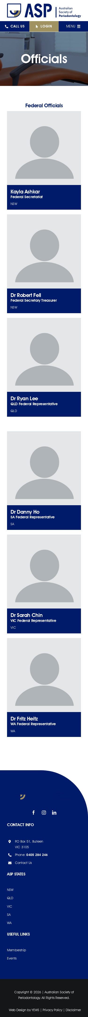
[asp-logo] (44, 5)
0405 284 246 (37, 855)
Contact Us (23, 863)
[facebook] (34, 813)
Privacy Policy (52, 1010)
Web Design (17, 1010)
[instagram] (44, 813)
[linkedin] (54, 813)
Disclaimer (73, 1010)
